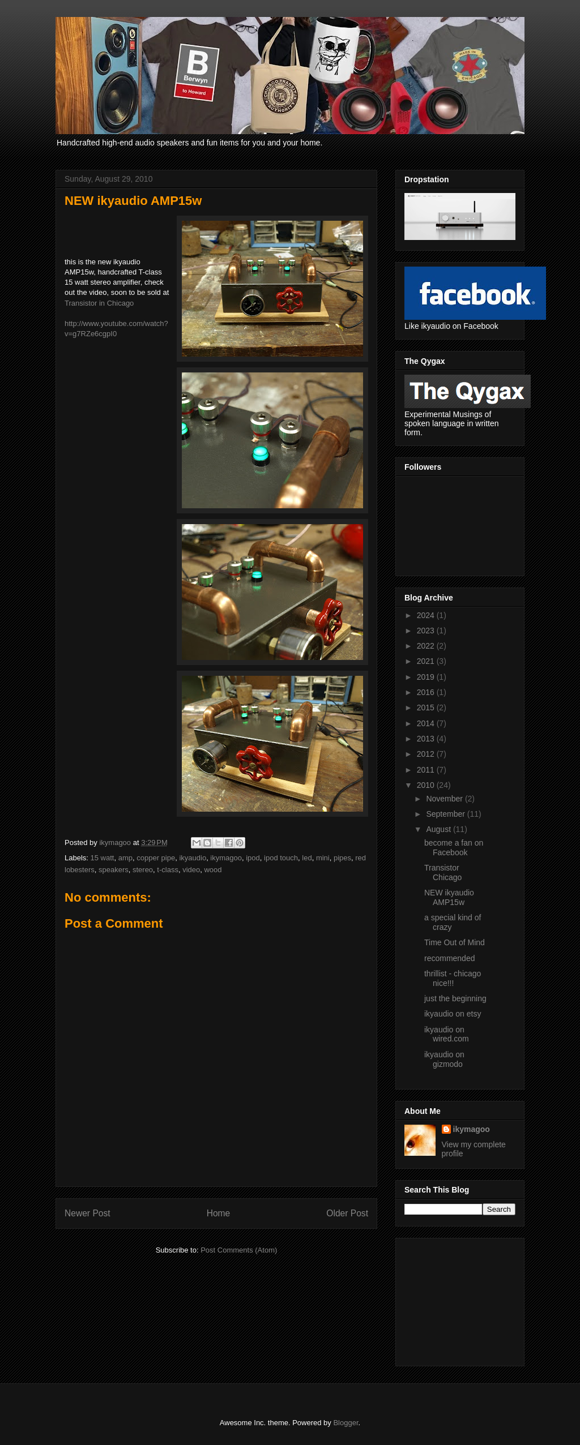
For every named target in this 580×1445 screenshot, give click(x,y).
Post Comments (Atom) (239, 1250)
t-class (167, 869)
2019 (427, 676)
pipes (342, 858)
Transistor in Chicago (99, 303)
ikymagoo (226, 858)
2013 (427, 738)
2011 (427, 769)
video (191, 869)
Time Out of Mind (454, 942)
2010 (427, 785)
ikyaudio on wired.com (446, 1034)
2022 (427, 645)
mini (323, 858)
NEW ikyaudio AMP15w (449, 897)
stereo (143, 869)
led (307, 858)
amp (125, 858)
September (446, 813)
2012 (427, 753)
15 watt (102, 858)
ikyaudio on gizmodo (444, 1059)
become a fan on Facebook (453, 847)
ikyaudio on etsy (452, 1013)
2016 (427, 692)
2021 (427, 661)
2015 (427, 707)
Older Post (347, 1213)
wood (212, 869)
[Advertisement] (461, 1299)
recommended (449, 958)
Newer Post (87, 1213)
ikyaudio (192, 858)
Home (219, 1213)
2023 (427, 630)
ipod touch (281, 858)
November (445, 798)
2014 (427, 723)
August (439, 829)
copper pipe (156, 858)
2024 (427, 615)
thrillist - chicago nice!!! (452, 978)
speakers (114, 869)
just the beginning (455, 998)
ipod (253, 858)
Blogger (345, 1422)
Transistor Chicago (443, 872)
